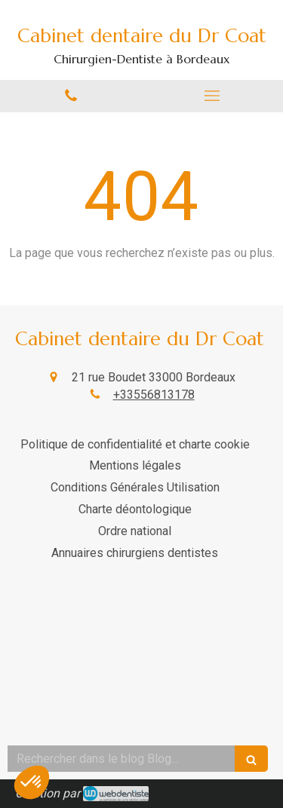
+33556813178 (154, 394)
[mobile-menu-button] (213, 96)
